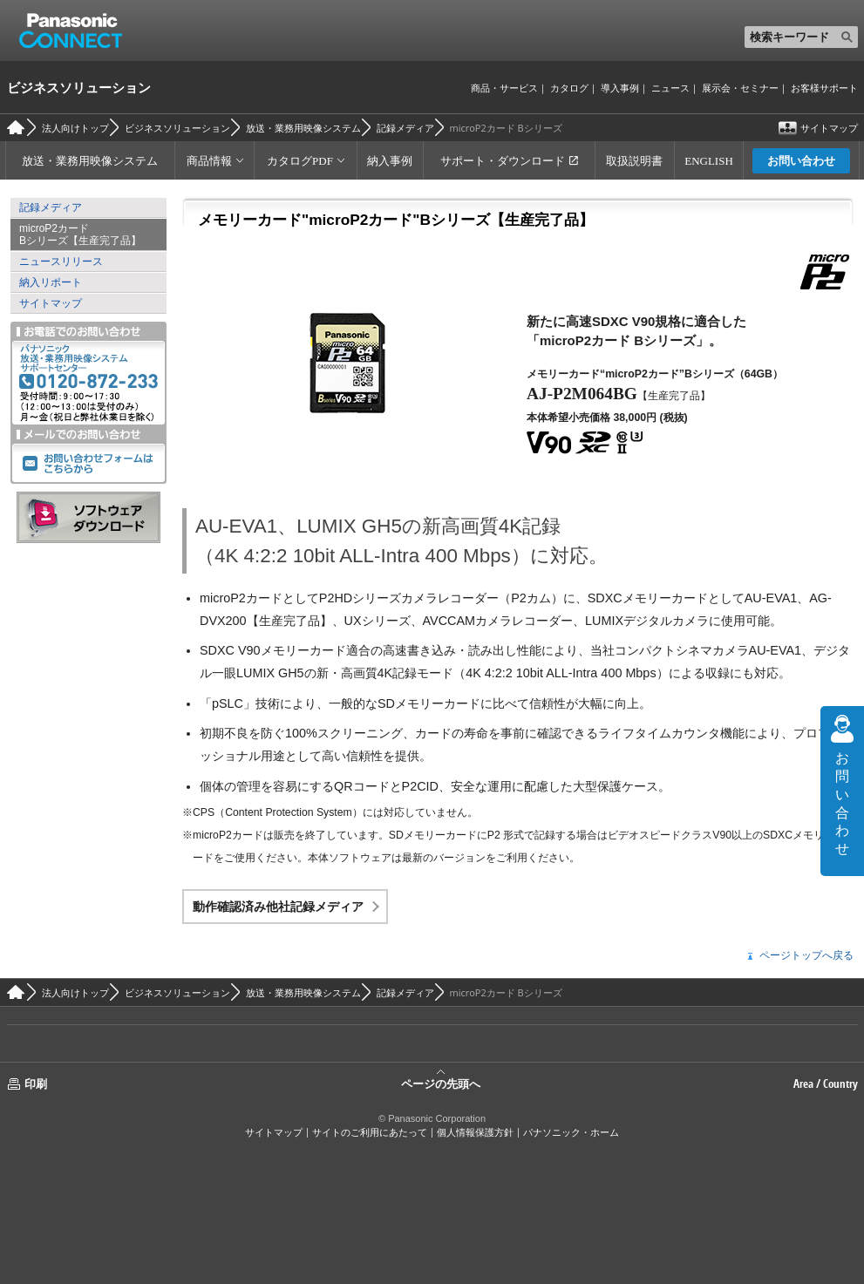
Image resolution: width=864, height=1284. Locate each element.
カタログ (569, 87)
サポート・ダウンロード (502, 160)
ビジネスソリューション (79, 87)
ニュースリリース (61, 261)
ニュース (670, 87)
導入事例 (620, 87)
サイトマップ (829, 127)
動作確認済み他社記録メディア (278, 907)
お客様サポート (824, 87)
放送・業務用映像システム (303, 127)
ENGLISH (708, 160)
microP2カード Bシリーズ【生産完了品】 (80, 234)
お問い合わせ (801, 160)
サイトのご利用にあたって (369, 1132)
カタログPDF (300, 160)
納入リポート (50, 282)
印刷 (35, 1083)
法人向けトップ (75, 127)
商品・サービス (504, 87)
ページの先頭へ (440, 1083)
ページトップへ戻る (806, 955)
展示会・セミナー (740, 87)
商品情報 (209, 160)
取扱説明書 (634, 160)
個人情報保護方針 (475, 1132)
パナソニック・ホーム (571, 1132)
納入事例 (389, 160)
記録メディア (405, 127)
